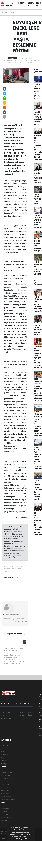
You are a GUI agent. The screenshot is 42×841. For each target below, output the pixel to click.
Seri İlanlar (5, 793)
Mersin (24, 183)
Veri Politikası (6, 718)
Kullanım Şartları (26, 712)
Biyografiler (5, 814)
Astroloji (4, 820)
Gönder (25, 642)
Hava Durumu (6, 772)
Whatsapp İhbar (26, 715)
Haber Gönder (25, 718)
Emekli (7, 180)
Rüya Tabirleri (6, 817)
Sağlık (3, 757)
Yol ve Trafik (5, 775)
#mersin (7, 566)
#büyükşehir (17, 566)
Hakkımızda (5, 712)
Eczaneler (4, 781)
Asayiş (3, 764)
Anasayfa (5, 12)
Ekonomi (20, 3)
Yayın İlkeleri (5, 715)
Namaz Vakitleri (7, 778)
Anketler (4, 811)
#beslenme (16, 569)
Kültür (3, 751)
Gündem (14, 12)
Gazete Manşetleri (8, 800)
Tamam (28, 839)
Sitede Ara (5, 808)
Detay (19, 839)
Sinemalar (5, 790)
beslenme (10, 284)
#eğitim (7, 571)
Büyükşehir (11, 186)
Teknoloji (4, 754)
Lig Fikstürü (5, 784)
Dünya (3, 748)
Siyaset (4, 761)
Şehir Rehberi (6, 796)
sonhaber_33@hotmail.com (14, 619)
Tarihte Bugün (6, 787)
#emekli (7, 569)
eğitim (18, 204)
